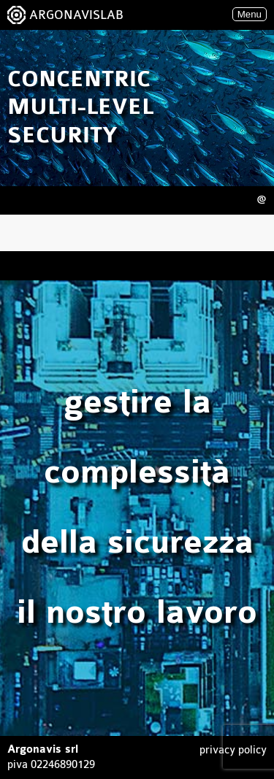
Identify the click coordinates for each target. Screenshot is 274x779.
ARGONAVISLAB (76, 15)
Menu (249, 14)
